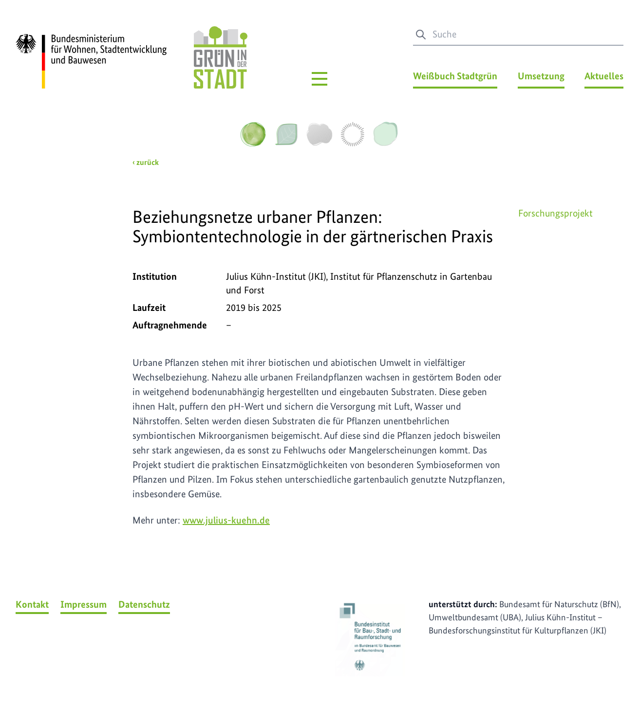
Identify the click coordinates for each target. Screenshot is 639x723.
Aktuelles (603, 76)
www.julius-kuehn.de (226, 520)
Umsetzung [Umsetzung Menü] (541, 76)
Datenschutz (144, 604)
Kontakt (32, 604)
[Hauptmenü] (319, 78)
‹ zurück (145, 162)
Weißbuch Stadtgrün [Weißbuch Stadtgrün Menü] (455, 76)
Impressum (83, 604)
